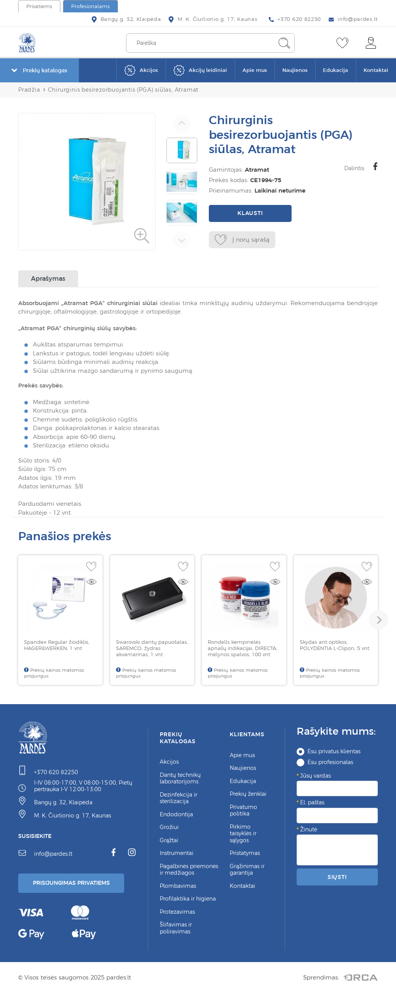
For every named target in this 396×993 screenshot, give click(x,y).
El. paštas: (312, 802)
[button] (378, 620)
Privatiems (39, 6)
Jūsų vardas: (316, 776)
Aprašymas (48, 278)
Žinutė (308, 829)
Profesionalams (90, 6)
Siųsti (337, 877)
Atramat (257, 169)
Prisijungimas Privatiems (71, 883)
